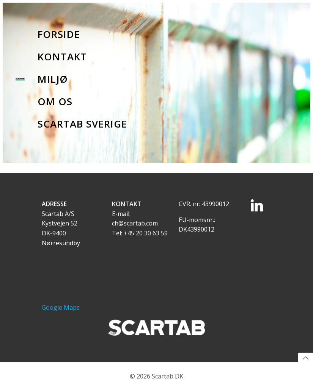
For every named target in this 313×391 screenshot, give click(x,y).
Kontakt (62, 56)
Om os (55, 101)
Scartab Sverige (82, 124)
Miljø (53, 79)
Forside (59, 34)
